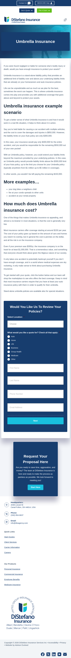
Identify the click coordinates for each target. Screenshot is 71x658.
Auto (13, 336)
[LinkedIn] (54, 654)
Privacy (63, 643)
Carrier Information (12, 547)
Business (14, 348)
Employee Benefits (12, 579)
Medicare (14, 355)
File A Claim (44, 11)
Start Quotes (9, 537)
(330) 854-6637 (17, 515)
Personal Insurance (12, 569)
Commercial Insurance (13, 574)
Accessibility (53, 643)
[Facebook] (43, 654)
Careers (7, 552)
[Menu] (65, 19)
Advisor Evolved (21, 645)
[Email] (65, 654)
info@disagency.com (19, 523)
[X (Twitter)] (48, 654)
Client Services (10, 542)
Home (13, 340)
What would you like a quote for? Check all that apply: (33, 333)
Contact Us (25, 3)
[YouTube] (59, 654)
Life (12, 344)
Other (13, 359)
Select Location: (15, 317)
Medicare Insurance (12, 585)
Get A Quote (26, 11)
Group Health (16, 352)
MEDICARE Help (44, 3)
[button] (35, 487)
